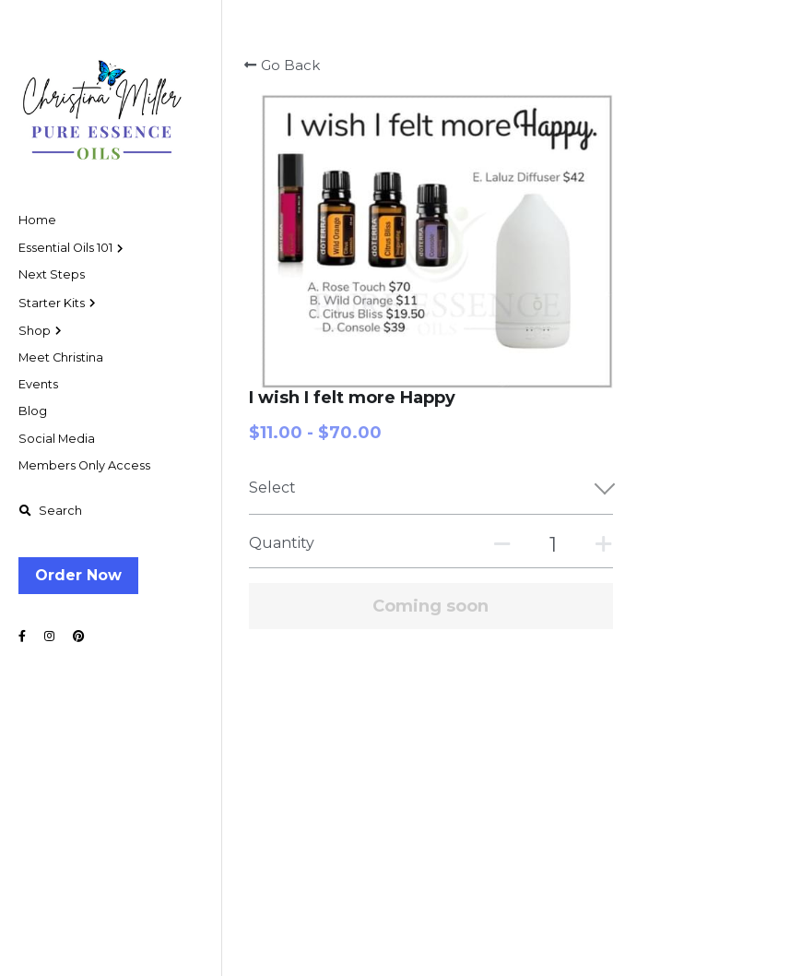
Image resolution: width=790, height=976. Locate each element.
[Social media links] (22, 637)
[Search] (50, 512)
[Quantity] (639, 249)
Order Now (78, 575)
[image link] (101, 100)
